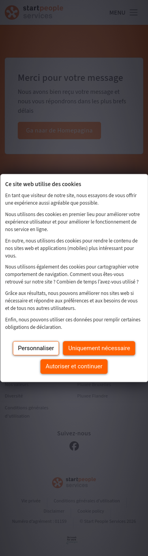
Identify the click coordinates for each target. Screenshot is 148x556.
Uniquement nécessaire (99, 348)
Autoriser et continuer (74, 366)
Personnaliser (36, 348)
